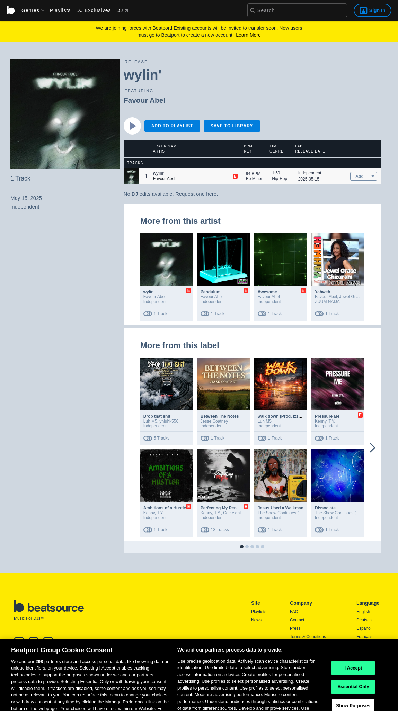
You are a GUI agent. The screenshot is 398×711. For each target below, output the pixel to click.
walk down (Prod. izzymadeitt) (287, 416)
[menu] (30, 10)
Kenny (320, 421)
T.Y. (331, 421)
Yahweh (322, 291)
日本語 (362, 645)
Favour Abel (145, 100)
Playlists (60, 10)
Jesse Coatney (214, 421)
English (363, 611)
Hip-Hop (279, 178)
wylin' (149, 291)
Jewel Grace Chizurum (360, 296)
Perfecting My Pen (219, 508)
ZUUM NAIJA (327, 301)
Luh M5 (150, 421)
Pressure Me (327, 416)
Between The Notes (220, 416)
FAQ (294, 611)
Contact (297, 620)
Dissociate (325, 508)
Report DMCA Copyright (312, 653)
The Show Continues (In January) (289, 512)
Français (364, 636)
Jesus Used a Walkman (280, 508)
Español (363, 628)
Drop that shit (156, 416)
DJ (122, 10)
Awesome (267, 291)
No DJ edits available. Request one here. (171, 194)
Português (365, 654)
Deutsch (364, 620)
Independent (309, 172)
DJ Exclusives (93, 10)
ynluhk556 (168, 421)
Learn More (248, 35)
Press (295, 628)
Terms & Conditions (308, 636)
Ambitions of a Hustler (165, 508)
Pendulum (211, 291)
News (256, 620)
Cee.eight (232, 512)
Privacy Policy (303, 645)
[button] (131, 176)
